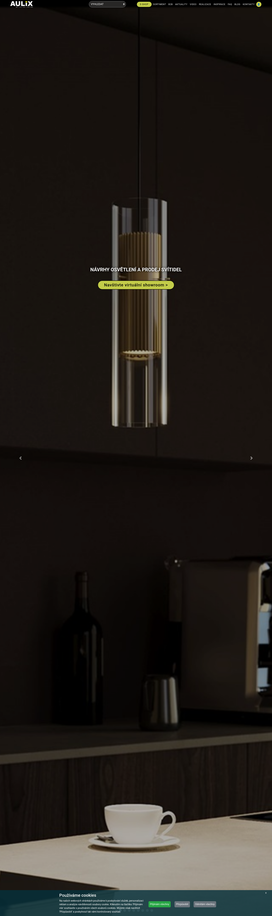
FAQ (230, 4)
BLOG (237, 4)
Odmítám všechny (205, 904)
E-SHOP (144, 4)
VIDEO (193, 4)
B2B (170, 4)
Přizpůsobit (182, 904)
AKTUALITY (181, 4)
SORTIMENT (159, 4)
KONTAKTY (249, 4)
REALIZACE (205, 4)
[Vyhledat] (124, 4)
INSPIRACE (219, 4)
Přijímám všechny (159, 904)
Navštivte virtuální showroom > (136, 285)
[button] (20, 458)
